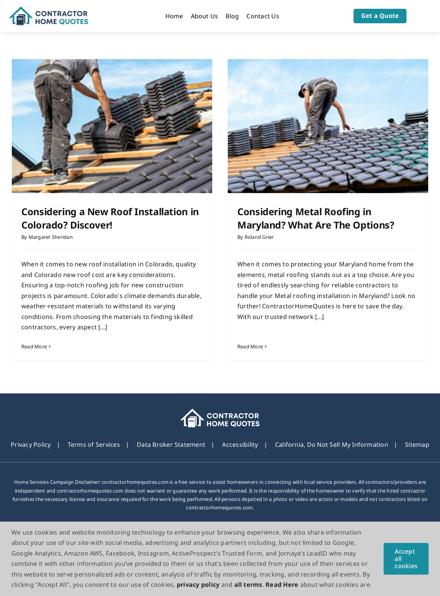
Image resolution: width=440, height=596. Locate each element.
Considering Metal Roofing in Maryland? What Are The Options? (310, 218)
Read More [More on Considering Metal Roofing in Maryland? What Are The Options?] (245, 335)
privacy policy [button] (198, 584)
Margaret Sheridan (51, 237)
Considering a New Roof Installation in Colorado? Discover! (110, 218)
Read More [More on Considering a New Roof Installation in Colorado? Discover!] (34, 346)
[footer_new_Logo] (220, 418)
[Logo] (48, 9)
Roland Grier (254, 237)
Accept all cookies (406, 558)
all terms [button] (248, 584)
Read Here (282, 584)
